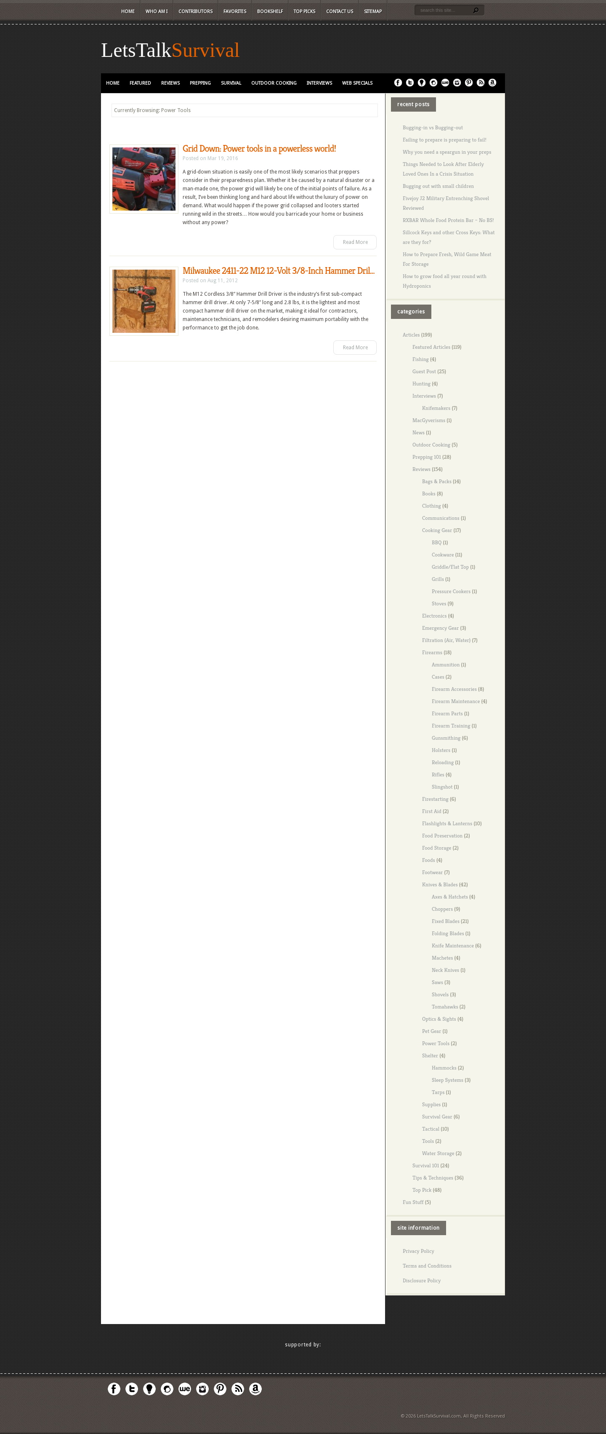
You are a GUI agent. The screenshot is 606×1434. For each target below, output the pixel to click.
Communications (441, 518)
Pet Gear (431, 1031)
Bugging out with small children (438, 186)
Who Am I (156, 11)
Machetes (442, 957)
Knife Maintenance (453, 945)
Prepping (200, 83)
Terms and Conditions (427, 1265)
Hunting (421, 383)
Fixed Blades (446, 921)
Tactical (430, 1128)
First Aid (431, 811)
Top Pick (421, 1189)
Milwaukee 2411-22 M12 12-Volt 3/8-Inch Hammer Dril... (279, 270)
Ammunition (446, 664)
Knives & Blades (440, 884)
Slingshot (442, 786)
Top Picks (304, 11)
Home (128, 11)
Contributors (195, 11)
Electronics (434, 615)
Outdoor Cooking (274, 83)
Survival (205, 50)
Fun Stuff (413, 1202)
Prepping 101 (426, 456)
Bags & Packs (437, 481)
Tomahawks (445, 1006)
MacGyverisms (428, 420)
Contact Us (339, 11)
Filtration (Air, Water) (446, 640)
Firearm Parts (447, 713)
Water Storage (438, 1153)
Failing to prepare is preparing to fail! (444, 139)
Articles (411, 334)
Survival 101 (425, 1165)
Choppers (442, 908)
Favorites (234, 11)
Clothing (431, 505)
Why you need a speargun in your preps (447, 151)
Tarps (438, 1092)
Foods (428, 860)
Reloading (443, 762)
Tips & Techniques (432, 1177)
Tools (428, 1141)
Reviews (170, 83)
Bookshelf (270, 11)
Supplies (431, 1104)
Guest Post (424, 371)
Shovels (440, 994)
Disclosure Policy (422, 1280)
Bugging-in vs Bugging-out (433, 127)
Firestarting (435, 799)
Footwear (432, 872)
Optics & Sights (439, 1018)
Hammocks (444, 1067)
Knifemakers (436, 408)
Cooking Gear (437, 530)
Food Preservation (442, 835)
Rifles (438, 774)
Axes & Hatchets (450, 896)
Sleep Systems (447, 1080)
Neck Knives (445, 970)
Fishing (420, 359)
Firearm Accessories (454, 689)
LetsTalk (136, 50)
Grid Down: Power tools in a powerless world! (259, 148)
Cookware (443, 554)
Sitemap (373, 11)
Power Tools (435, 1043)
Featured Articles (431, 346)
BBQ (436, 542)
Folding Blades (448, 933)
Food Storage (436, 847)
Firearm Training (451, 725)
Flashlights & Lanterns (447, 823)
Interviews (319, 83)
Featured (140, 83)
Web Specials (357, 83)
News (418, 432)
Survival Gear (437, 1116)
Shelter (430, 1055)
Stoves (439, 603)
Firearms (432, 652)
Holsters (441, 750)
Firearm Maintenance (456, 701)
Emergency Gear (440, 627)
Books (429, 493)
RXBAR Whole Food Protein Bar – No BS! (448, 220)
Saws (437, 982)
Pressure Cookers (451, 591)
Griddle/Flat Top (450, 566)
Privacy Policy (418, 1251)
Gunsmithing (446, 737)
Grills (438, 579)
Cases (438, 676)
